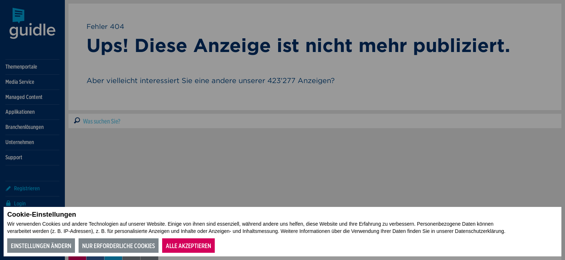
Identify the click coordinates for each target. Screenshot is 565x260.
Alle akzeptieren (188, 246)
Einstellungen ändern (41, 246)
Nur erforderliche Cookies (118, 246)
